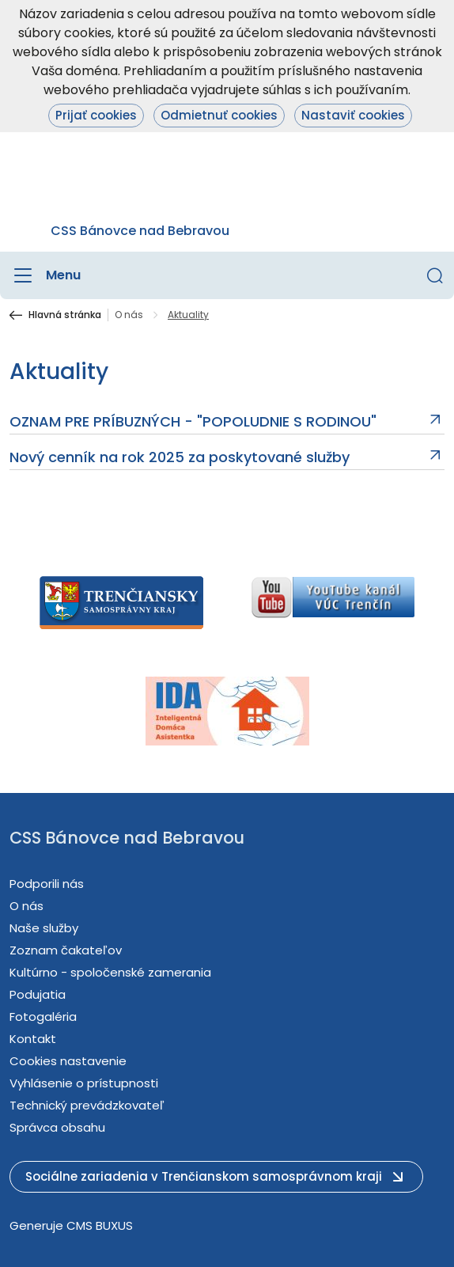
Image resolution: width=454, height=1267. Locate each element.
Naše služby (43, 928)
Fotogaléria (43, 1016)
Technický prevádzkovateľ (87, 1105)
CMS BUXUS (99, 1225)
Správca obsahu (57, 1127)
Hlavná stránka (64, 315)
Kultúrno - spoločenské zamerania (110, 972)
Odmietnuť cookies (219, 115)
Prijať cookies (96, 115)
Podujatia (37, 994)
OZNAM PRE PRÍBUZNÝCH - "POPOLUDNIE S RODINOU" (192, 422)
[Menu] (45, 275)
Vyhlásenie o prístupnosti (83, 1083)
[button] (435, 275)
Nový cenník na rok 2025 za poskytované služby (179, 457)
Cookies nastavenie (68, 1061)
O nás (129, 315)
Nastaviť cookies (353, 115)
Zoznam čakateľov (65, 950)
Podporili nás (46, 883)
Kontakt (32, 1038)
